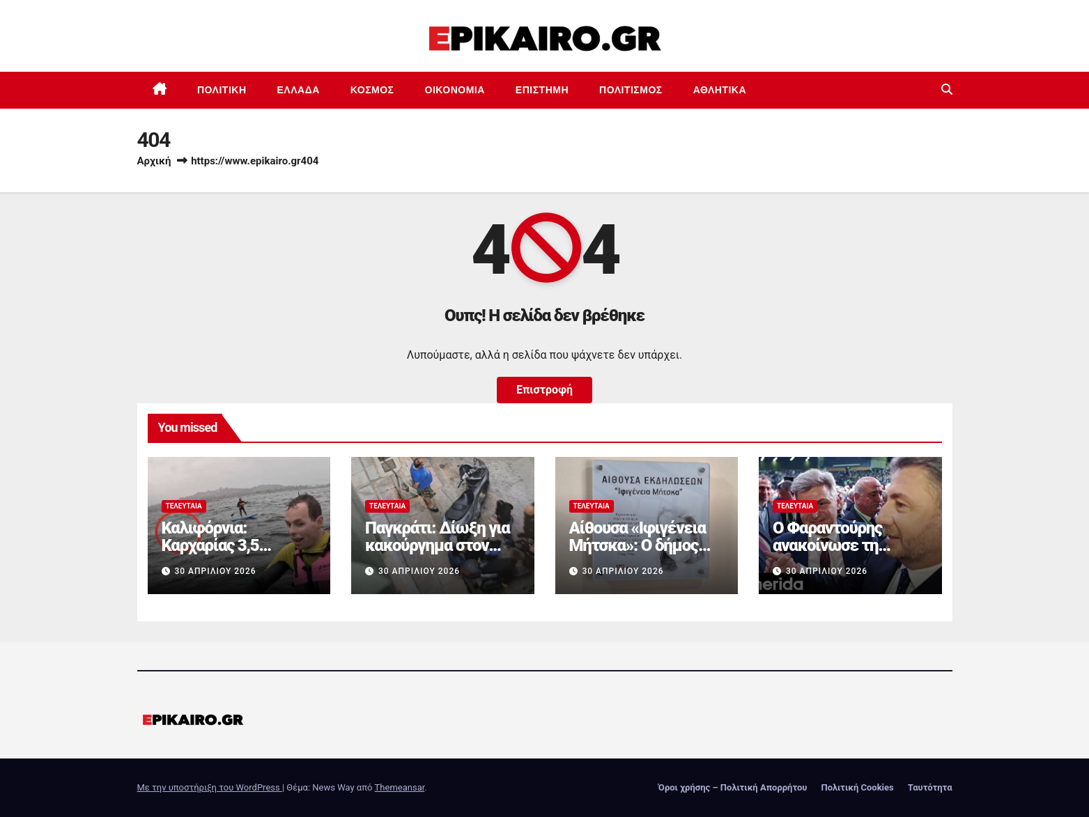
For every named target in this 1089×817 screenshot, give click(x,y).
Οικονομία (455, 90)
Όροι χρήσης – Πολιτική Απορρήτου (733, 787)
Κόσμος (372, 90)
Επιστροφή (544, 389)
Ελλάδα (298, 90)
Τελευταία (184, 506)
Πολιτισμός (631, 90)
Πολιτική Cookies (857, 787)
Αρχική (154, 161)
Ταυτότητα (930, 787)
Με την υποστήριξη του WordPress (209, 787)
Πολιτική (222, 90)
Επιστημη (542, 90)
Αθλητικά (719, 90)
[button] (946, 89)
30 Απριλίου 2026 (215, 571)
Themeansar (400, 787)
